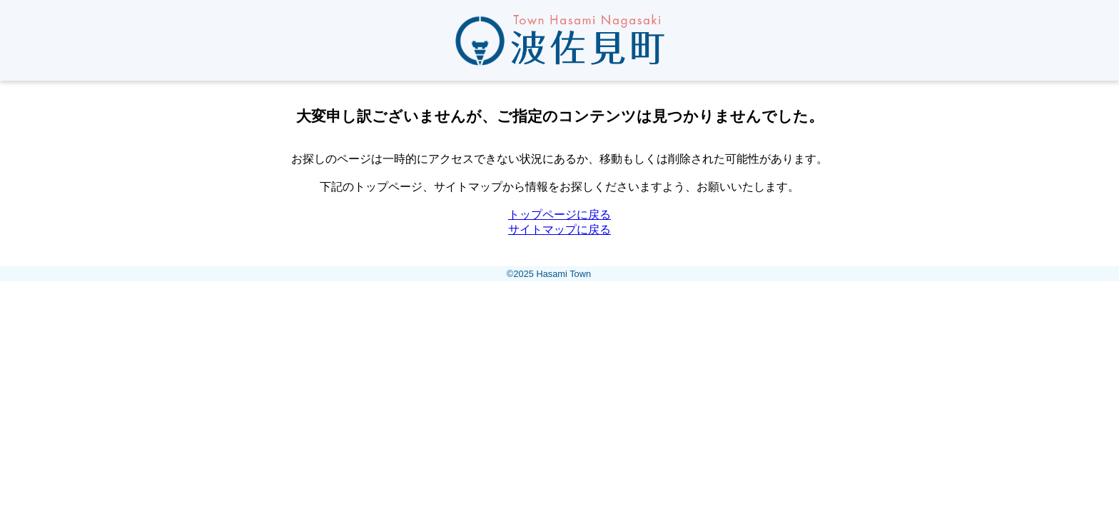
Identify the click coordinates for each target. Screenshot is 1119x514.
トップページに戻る (559, 214)
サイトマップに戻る (559, 229)
